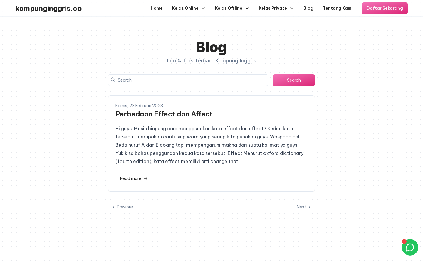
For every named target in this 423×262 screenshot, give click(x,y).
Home (157, 8)
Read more (134, 178)
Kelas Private (276, 8)
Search (294, 80)
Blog (308, 8)
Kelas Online (189, 8)
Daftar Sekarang (385, 8)
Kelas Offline (232, 8)
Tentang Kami (337, 8)
